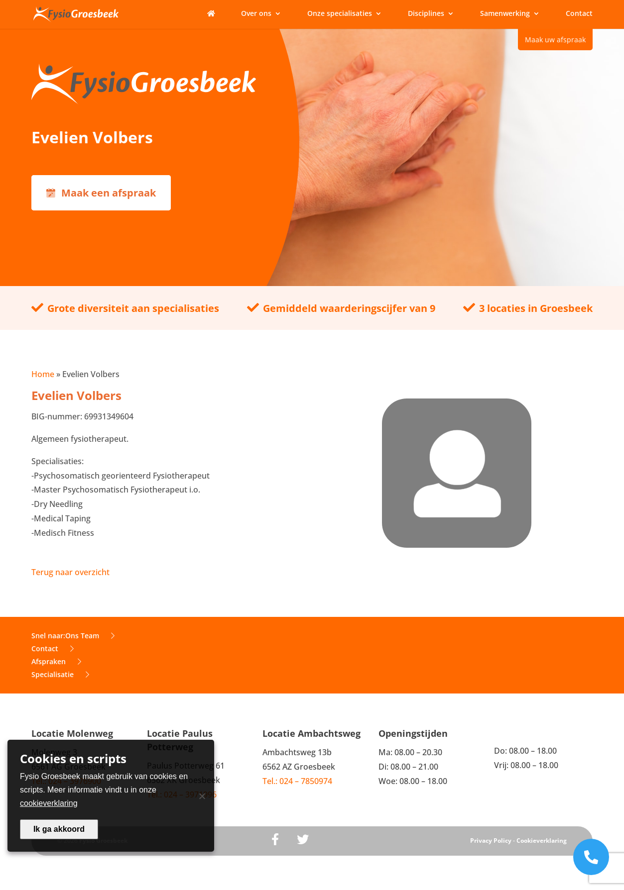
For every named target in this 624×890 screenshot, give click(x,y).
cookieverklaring (49, 803)
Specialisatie (60, 674)
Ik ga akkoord (59, 829)
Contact (579, 14)
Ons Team (90, 635)
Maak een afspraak (101, 192)
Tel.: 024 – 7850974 (297, 781)
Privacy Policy (490, 840)
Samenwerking (505, 14)
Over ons (256, 14)
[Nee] (202, 796)
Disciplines (426, 14)
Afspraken (56, 661)
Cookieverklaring (541, 840)
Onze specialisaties (339, 14)
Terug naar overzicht (70, 572)
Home (42, 374)
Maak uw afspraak (555, 39)
